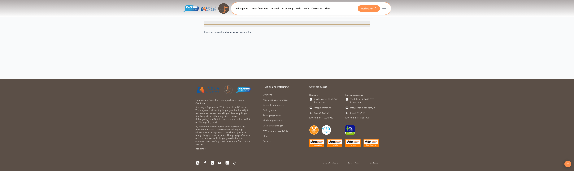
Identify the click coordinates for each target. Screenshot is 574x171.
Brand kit (267, 141)
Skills (298, 8)
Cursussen (317, 8)
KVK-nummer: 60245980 (275, 130)
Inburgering (242, 8)
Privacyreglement (272, 115)
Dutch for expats (259, 8)
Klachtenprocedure (273, 120)
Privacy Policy (353, 163)
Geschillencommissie (273, 105)
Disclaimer (374, 163)
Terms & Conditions (330, 163)
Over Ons (267, 94)
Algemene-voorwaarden (275, 99)
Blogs (327, 8)
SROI (306, 8)
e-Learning (287, 8)
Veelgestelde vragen (273, 125)
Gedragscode (269, 110)
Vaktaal (275, 8)
